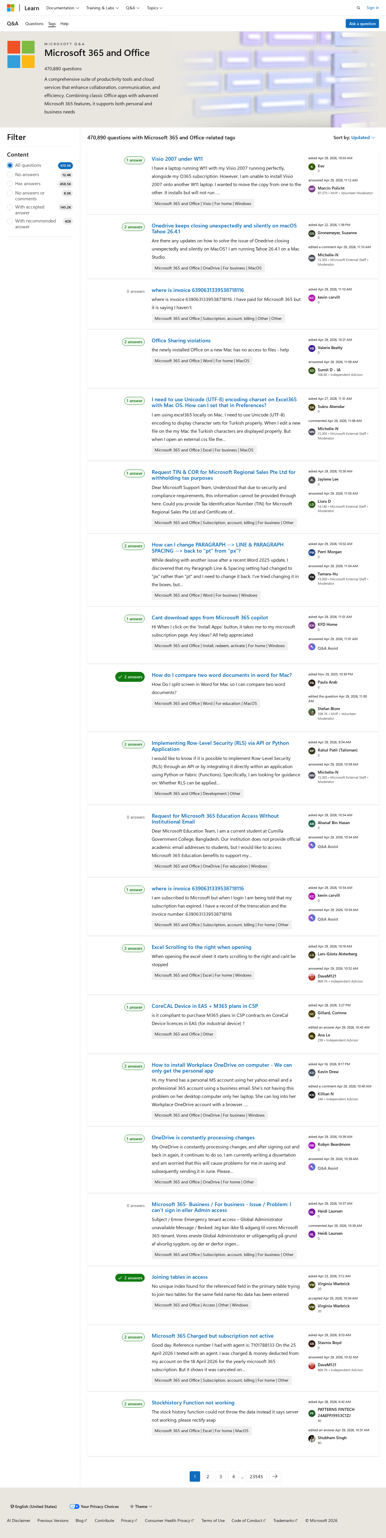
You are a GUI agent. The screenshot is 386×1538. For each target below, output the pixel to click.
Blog (79, 1520)
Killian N (326, 1093)
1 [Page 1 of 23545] (195, 1476)
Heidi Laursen (330, 1211)
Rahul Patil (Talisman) (338, 750)
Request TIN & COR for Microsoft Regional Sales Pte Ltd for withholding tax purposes (224, 474)
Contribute (104, 1520)
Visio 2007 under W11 (177, 158)
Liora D (324, 501)
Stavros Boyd (329, 1342)
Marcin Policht (331, 188)
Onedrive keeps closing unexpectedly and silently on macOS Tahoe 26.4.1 (224, 228)
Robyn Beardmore (334, 1144)
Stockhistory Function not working (193, 1402)
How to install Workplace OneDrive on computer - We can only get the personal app (222, 1067)
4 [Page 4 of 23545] (233, 1476)
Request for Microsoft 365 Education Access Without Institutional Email (215, 818)
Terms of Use (213, 1520)
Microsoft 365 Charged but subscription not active (213, 1335)
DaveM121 (327, 976)
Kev (321, 166)
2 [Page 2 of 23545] (208, 1476)
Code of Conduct (247, 1520)
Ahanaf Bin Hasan (334, 822)
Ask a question (362, 23)
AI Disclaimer (18, 1520)
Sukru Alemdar (331, 406)
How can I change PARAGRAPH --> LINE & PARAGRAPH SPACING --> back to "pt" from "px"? (218, 547)
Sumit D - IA (329, 369)
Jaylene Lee (328, 479)
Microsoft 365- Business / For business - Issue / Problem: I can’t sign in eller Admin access (221, 1207)
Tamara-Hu (328, 574)
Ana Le (324, 1035)
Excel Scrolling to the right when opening (201, 946)
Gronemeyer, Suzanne (337, 232)
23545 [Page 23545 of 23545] (256, 1476)
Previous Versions (53, 1520)
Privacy (127, 1520)
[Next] (275, 1476)
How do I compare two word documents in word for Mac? (222, 674)
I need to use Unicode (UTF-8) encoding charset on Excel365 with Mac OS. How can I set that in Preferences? (224, 402)
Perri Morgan (330, 551)
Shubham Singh (332, 1437)
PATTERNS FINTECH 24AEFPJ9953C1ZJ (336, 1412)
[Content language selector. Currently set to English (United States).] (33, 1506)
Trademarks (283, 1520)
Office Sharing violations (181, 340)
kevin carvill (329, 297)
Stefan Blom (329, 708)
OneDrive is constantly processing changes (203, 1137)
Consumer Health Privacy (167, 1520)
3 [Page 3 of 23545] (220, 1476)
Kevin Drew (328, 1071)
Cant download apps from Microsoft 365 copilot (210, 617)
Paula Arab (327, 682)
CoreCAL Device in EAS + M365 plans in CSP (205, 1005)
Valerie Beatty (330, 347)
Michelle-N (328, 254)
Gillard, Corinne (332, 1012)
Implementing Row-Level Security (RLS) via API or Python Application (220, 745)
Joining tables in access (180, 1276)
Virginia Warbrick (334, 1283)
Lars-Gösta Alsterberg (337, 954)
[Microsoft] (11, 8)
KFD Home (327, 624)
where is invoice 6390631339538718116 (198, 289)
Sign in (373, 7)
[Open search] (358, 8)
